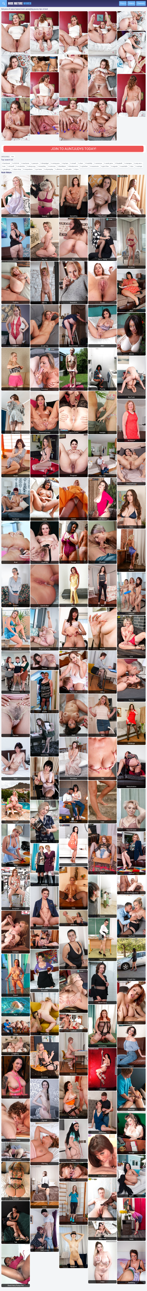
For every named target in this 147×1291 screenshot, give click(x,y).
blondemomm (73, 166)
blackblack (62, 166)
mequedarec (28, 169)
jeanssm (35, 163)
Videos (131, 3)
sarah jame (109, 163)
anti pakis (69, 169)
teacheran (26, 163)
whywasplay (49, 169)
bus (132, 166)
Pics (122, 3)
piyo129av (105, 166)
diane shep (17, 169)
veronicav (99, 163)
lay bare (65, 163)
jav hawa (39, 169)
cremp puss (56, 163)
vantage (139, 166)
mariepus (129, 163)
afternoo (59, 169)
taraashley (42, 166)
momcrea (52, 166)
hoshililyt (89, 163)
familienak (6, 163)
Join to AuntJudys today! (73, 149)
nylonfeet (85, 166)
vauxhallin (124, 166)
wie (4, 166)
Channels (141, 3)
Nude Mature (19, 3)
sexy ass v (138, 163)
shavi (81, 163)
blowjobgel (45, 163)
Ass (12, 156)
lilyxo (76, 169)
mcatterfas (21, 166)
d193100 (16, 163)
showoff (11, 166)
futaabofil (119, 163)
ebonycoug (31, 166)
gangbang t (6, 169)
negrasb (114, 166)
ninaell (74, 163)
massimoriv (95, 166)
